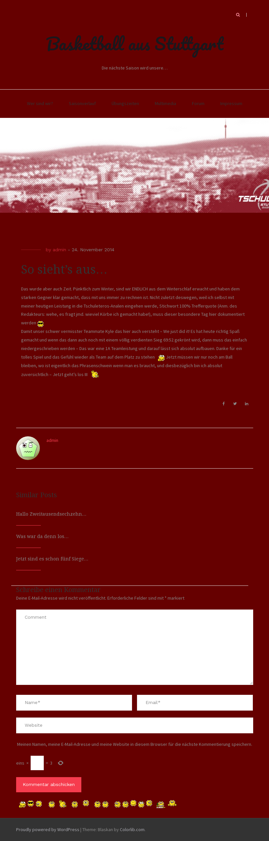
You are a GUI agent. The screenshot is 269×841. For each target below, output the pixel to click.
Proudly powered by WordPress (47, 829)
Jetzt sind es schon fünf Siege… (52, 558)
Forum (198, 103)
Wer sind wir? (40, 103)
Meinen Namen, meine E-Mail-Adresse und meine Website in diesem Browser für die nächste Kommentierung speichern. (134, 744)
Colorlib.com (132, 829)
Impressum (231, 103)
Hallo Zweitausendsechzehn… (51, 514)
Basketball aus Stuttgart (134, 43)
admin (59, 249)
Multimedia (165, 103)
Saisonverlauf (82, 103)
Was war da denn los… (42, 536)
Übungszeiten (125, 103)
